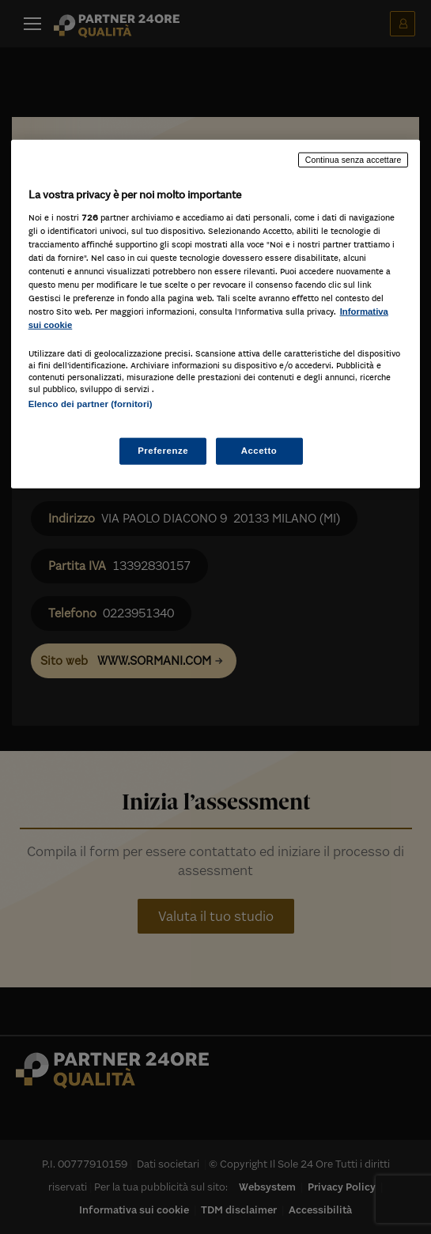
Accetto (259, 450)
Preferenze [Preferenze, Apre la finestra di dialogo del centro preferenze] (163, 450)
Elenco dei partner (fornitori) (90, 404)
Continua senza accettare (353, 159)
